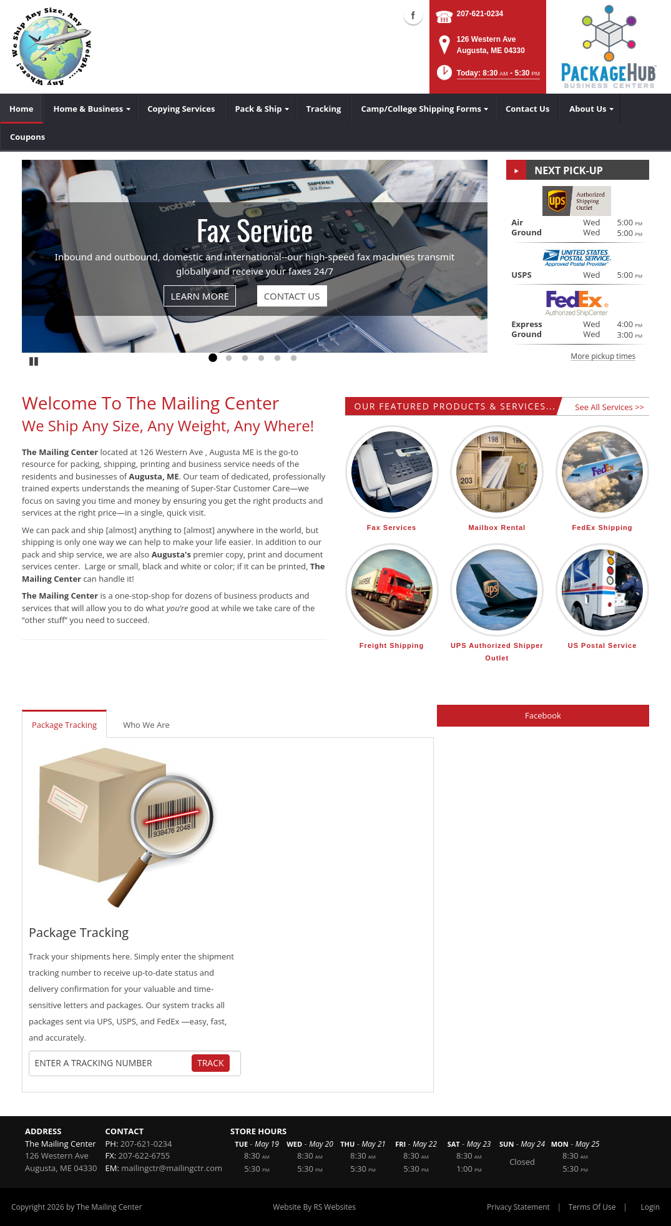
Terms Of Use (592, 1207)
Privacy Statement (518, 1207)
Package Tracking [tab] (64, 724)
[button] (487, 76)
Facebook (543, 715)
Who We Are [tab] (146, 724)
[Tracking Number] (113, 1063)
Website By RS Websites (314, 1207)
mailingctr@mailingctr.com (171, 1168)
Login (650, 1207)
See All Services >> (609, 407)
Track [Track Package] (210, 1063)
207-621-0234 (480, 13)
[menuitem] (21, 109)
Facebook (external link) (413, 15)
